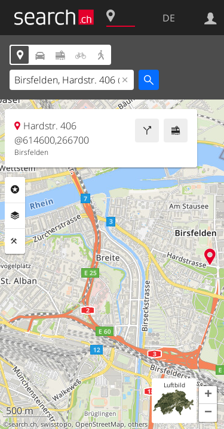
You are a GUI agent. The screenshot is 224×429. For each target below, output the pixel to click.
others (138, 424)
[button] (208, 395)
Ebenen (15, 215)
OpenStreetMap (99, 424)
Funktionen (15, 241)
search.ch (22, 424)
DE (168, 17)
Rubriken (15, 189)
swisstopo (56, 424)
